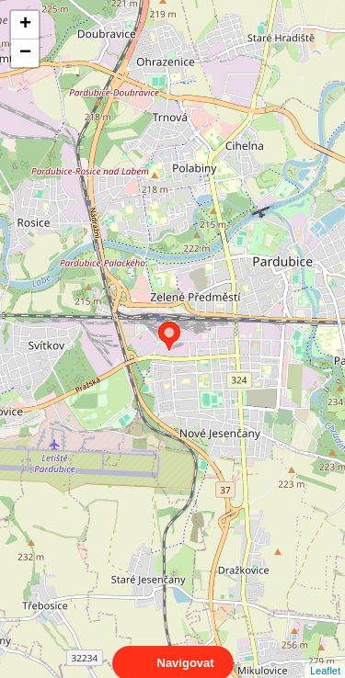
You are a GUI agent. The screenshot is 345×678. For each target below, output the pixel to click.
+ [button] (25, 25)
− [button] (25, 53)
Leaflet (325, 654)
